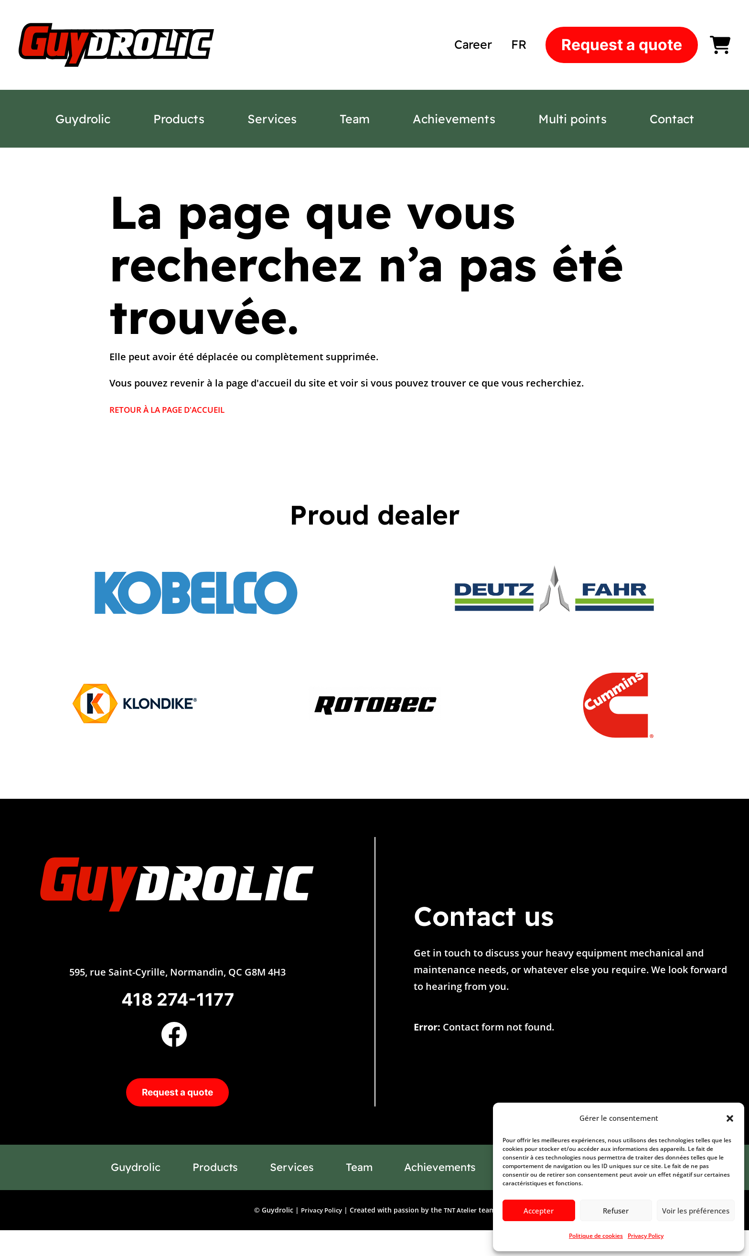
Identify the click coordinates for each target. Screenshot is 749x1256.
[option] (194, 592)
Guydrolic (82, 118)
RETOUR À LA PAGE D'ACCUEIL (178, 409)
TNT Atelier (462, 1235)
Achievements (454, 118)
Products (178, 118)
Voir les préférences (695, 1210)
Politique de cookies (596, 1236)
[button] (730, 1118)
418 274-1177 (177, 1004)
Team (355, 118)
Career (473, 44)
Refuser (616, 1210)
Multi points (572, 118)
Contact (672, 118)
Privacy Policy (645, 1236)
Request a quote (621, 44)
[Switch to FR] (518, 44)
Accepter (539, 1210)
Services (272, 118)
